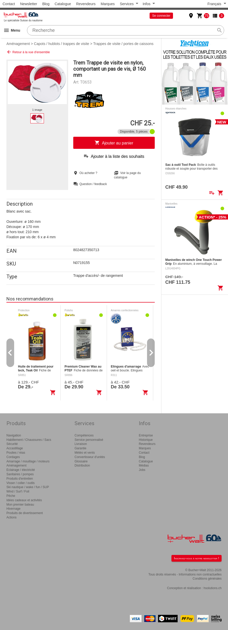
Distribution (82, 465)
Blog (45, 4)
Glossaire (81, 461)
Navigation (13, 435)
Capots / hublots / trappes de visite (61, 44)
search (219, 30)
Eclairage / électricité (20, 470)
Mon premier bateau (20, 504)
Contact (9, 4)
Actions (11, 517)
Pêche (10, 496)
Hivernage (13, 508)
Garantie (80, 448)
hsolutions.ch (213, 588)
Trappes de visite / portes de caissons (123, 44)
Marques (108, 4)
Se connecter (161, 15)
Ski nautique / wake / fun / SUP (27, 487)
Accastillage (14, 448)
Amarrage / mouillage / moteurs (27, 461)
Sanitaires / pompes (20, 474)
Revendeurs (86, 4)
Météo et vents (85, 452)
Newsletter (28, 4)
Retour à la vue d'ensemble (28, 51)
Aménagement (18, 44)
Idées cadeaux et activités (24, 500)
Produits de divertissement (24, 513)
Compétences (84, 435)
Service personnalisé (89, 440)
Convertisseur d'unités (90, 457)
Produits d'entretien (19, 478)
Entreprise (146, 435)
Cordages (13, 457)
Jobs (142, 470)
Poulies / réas (15, 452)
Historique (146, 440)
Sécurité (12, 444)
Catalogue (62, 4)
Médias (144, 465)
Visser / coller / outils (20, 483)
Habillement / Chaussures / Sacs (28, 440)
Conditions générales (207, 578)
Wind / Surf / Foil (17, 491)
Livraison (81, 444)
